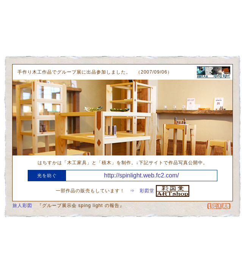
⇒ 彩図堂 (159, 190)
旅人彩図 (22, 205)
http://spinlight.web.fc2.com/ (141, 175)
